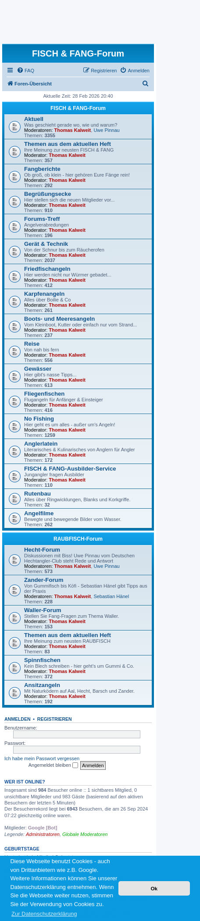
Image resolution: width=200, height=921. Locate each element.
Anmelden (17, 719)
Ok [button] (153, 888)
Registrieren (54, 719)
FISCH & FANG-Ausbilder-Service (70, 468)
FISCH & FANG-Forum (78, 108)
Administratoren (43, 834)
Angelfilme (39, 513)
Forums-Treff (42, 219)
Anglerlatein (40, 443)
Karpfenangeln (44, 293)
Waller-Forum (42, 610)
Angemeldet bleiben (53, 765)
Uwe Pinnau (106, 130)
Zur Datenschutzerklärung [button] (44, 913)
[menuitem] (25, 70)
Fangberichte (42, 169)
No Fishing (39, 418)
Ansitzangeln (42, 685)
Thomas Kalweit (72, 130)
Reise (31, 343)
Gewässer (37, 368)
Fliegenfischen (44, 393)
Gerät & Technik (46, 244)
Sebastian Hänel (111, 596)
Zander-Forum (43, 580)
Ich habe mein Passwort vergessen (41, 758)
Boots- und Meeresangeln (59, 318)
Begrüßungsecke (47, 194)
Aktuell (33, 119)
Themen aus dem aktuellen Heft (67, 144)
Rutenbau (37, 493)
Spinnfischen (42, 660)
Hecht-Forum (42, 549)
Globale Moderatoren (84, 834)
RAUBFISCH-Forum (78, 539)
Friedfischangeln (47, 269)
